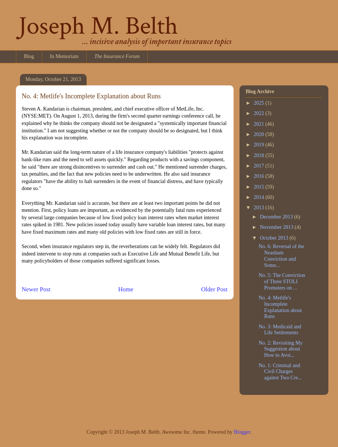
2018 (259, 155)
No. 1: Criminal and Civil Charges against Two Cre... (280, 372)
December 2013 (277, 217)
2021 (259, 124)
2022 (259, 113)
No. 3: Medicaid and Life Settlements (279, 330)
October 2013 (275, 238)
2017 (259, 166)
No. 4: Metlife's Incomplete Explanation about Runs (280, 307)
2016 (259, 176)
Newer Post (36, 289)
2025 (259, 103)
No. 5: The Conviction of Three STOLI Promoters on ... (281, 281)
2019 (259, 145)
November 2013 (277, 227)
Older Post (214, 289)
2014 (259, 197)
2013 (259, 207)
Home (125, 289)
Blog (29, 56)
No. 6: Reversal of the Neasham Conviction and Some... (281, 256)
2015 (259, 187)
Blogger (242, 432)
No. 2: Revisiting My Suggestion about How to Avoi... (280, 349)
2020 (259, 134)
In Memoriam (64, 56)
